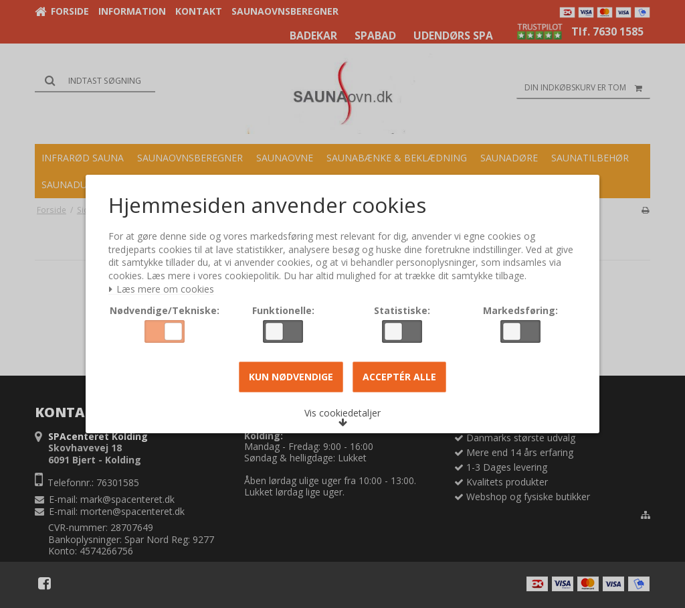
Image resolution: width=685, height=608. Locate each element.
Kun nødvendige (291, 378)
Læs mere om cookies (164, 291)
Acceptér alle (399, 378)
